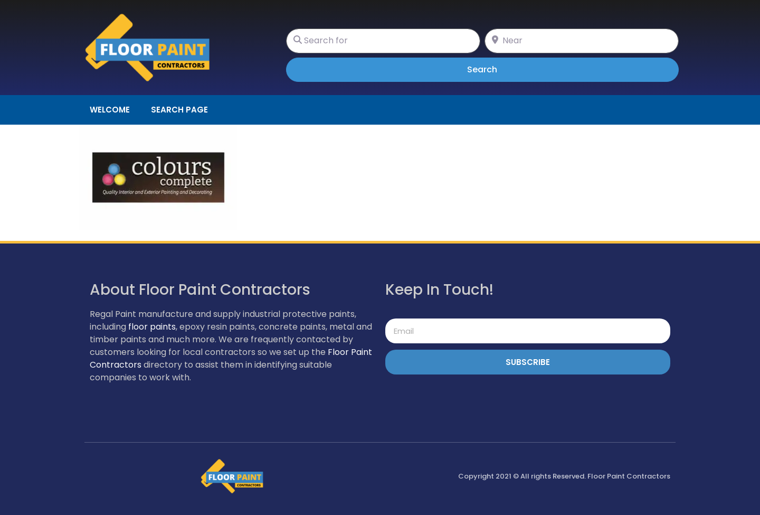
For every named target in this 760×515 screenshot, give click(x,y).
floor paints (152, 327)
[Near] (581, 41)
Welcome (110, 109)
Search (497, 69)
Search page (179, 109)
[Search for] (383, 41)
